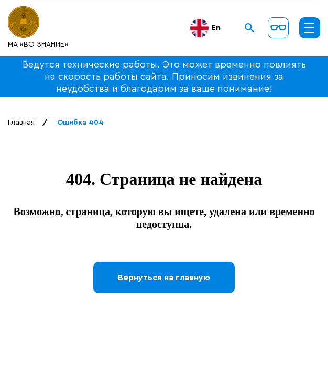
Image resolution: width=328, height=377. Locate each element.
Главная (21, 122)
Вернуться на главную (164, 277)
